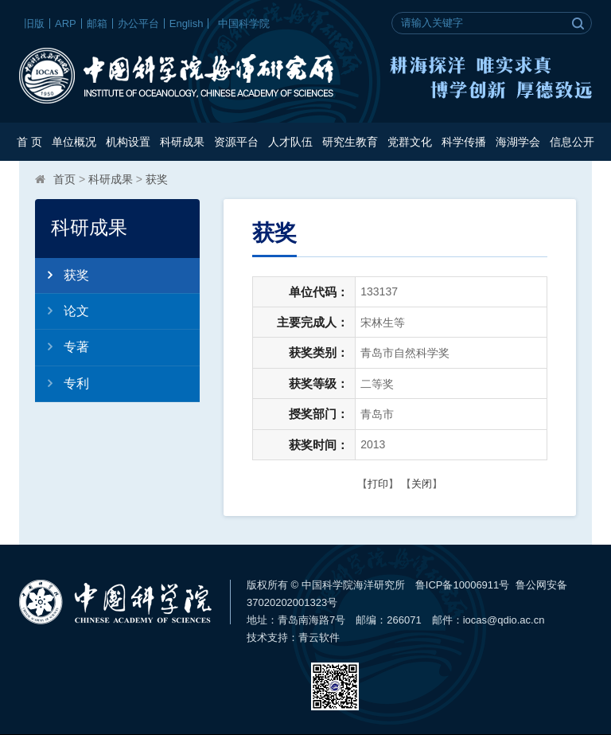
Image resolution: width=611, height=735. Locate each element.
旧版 (34, 23)
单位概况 (74, 141)
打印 (378, 484)
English (186, 23)
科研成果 (182, 141)
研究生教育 (350, 141)
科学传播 (464, 141)
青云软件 (319, 637)
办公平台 (138, 23)
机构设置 (128, 141)
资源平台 (236, 141)
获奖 (157, 179)
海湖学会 (518, 141)
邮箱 (97, 23)
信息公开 (572, 141)
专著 (62, 346)
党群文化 (409, 141)
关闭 (421, 484)
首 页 (29, 141)
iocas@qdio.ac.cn (504, 620)
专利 (62, 383)
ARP (65, 23)
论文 (62, 310)
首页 (64, 179)
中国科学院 (244, 23)
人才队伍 (290, 141)
